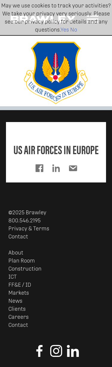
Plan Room (21, 260)
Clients (17, 309)
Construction (25, 269)
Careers (18, 317)
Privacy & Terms (28, 228)
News (15, 301)
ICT (12, 277)
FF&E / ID (19, 285)
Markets (18, 293)
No (73, 29)
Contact (18, 236)
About (15, 252)
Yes (65, 29)
